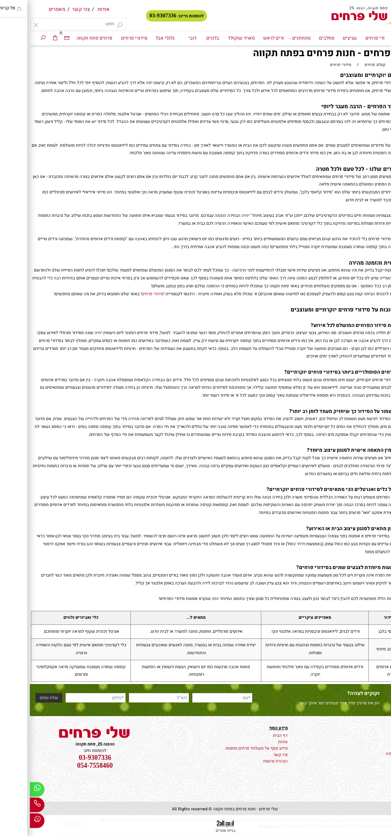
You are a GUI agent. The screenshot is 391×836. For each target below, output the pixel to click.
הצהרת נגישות (245, 761)
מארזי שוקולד (211, 38)
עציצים (320, 38)
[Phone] (7, 806)
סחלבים (297, 38)
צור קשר (51, 9)
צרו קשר (251, 755)
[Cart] (25, 38)
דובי (163, 38)
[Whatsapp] (7, 791)
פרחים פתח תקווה (65, 38)
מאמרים (27, 9)
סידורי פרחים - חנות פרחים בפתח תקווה (306, 53)
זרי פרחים (345, 38)
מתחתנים (270, 38)
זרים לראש (243, 38)
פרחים (382, 734)
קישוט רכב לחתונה (372, 753)
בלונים (182, 38)
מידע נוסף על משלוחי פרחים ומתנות (227, 748)
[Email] (37, 38)
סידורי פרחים (104, 38)
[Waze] (7, 822)
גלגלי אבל (135, 38)
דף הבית (371, 38)
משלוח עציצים (375, 741)
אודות (74, 9)
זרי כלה (382, 747)
